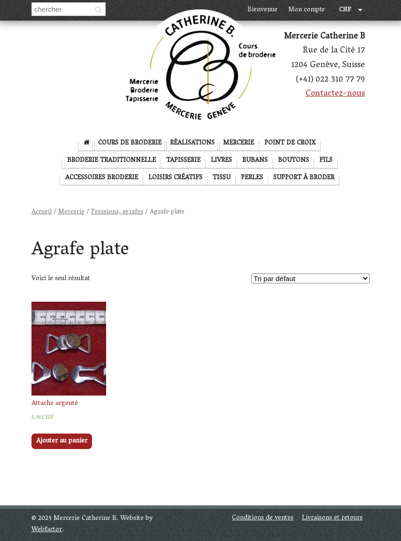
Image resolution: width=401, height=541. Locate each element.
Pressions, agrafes (117, 212)
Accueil (41, 212)
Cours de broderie (130, 143)
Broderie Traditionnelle (111, 160)
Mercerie (238, 143)
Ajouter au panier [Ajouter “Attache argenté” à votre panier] (61, 441)
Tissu (222, 178)
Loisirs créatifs (175, 178)
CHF (345, 10)
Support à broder (303, 178)
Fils (325, 160)
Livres (221, 160)
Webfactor (46, 530)
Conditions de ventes (262, 518)
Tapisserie (183, 160)
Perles (252, 178)
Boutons (293, 160)
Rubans (255, 160)
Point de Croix (290, 143)
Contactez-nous (335, 94)
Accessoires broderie (101, 178)
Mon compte (306, 10)
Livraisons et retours (332, 518)
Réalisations (192, 143)
